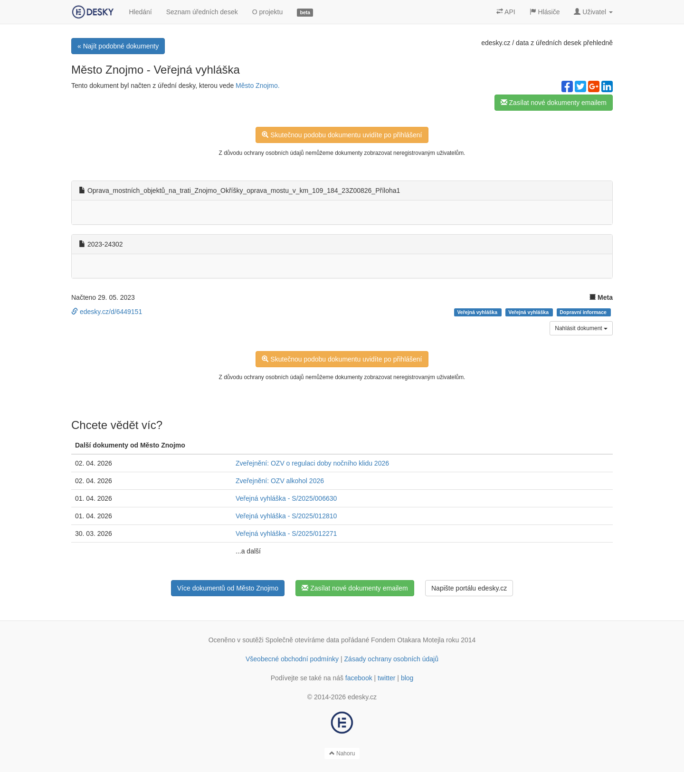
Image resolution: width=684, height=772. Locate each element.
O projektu (267, 12)
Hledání (140, 12)
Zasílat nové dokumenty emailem (554, 102)
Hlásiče (545, 12)
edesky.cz (495, 43)
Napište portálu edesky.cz (469, 588)
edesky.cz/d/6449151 (106, 311)
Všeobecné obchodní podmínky (292, 659)
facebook (358, 678)
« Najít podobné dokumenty (118, 46)
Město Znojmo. (258, 85)
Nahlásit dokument (581, 328)
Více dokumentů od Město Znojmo (227, 588)
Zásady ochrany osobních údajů (391, 659)
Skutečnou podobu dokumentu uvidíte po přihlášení (342, 135)
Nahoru (342, 753)
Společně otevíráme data (303, 640)
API (505, 12)
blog (407, 678)
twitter (386, 678)
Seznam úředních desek (202, 12)
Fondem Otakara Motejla (407, 640)
